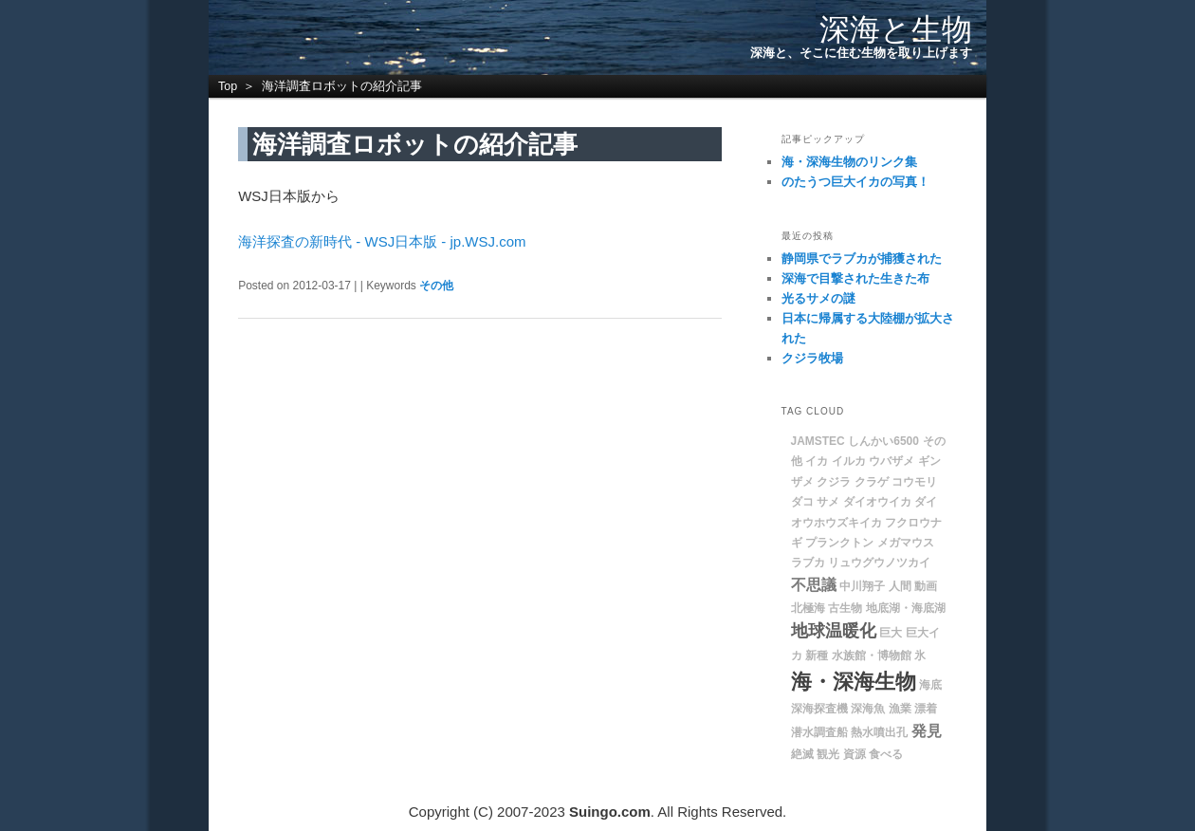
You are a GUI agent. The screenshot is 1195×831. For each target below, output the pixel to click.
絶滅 (802, 754)
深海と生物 (895, 29)
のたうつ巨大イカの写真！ (855, 182)
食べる (886, 754)
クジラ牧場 (812, 358)
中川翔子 (862, 586)
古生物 (845, 608)
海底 (930, 685)
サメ (828, 501)
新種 (816, 655)
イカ (816, 461)
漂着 (925, 708)
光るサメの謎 (818, 298)
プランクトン (839, 542)
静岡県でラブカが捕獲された (861, 258)
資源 (854, 754)
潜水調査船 (819, 732)
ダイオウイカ (877, 501)
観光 (828, 754)
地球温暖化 (833, 630)
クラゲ (872, 482)
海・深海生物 (853, 681)
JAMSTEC (818, 441)
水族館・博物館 (871, 655)
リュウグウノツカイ (879, 562)
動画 (925, 586)
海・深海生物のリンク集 (849, 162)
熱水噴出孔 (879, 732)
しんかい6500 (883, 441)
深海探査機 (819, 708)
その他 (436, 285)
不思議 (813, 585)
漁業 (900, 708)
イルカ (849, 461)
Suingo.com (610, 811)
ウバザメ (891, 461)
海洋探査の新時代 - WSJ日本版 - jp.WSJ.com (381, 241)
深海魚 (868, 708)
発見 (926, 731)
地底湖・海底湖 (906, 608)
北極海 (808, 608)
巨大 (890, 632)
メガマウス (905, 542)
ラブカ (808, 562)
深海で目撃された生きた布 (855, 278)
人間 (900, 586)
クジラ (834, 482)
